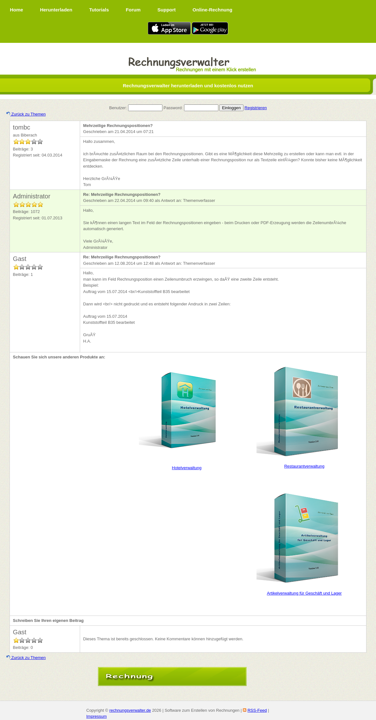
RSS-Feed (257, 710)
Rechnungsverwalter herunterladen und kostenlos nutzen (188, 85)
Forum (133, 9)
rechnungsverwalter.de (130, 710)
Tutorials (99, 9)
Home (16, 9)
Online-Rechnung (212, 9)
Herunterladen (56, 9)
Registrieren (255, 107)
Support (166, 9)
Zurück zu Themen (26, 114)
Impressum (96, 716)
